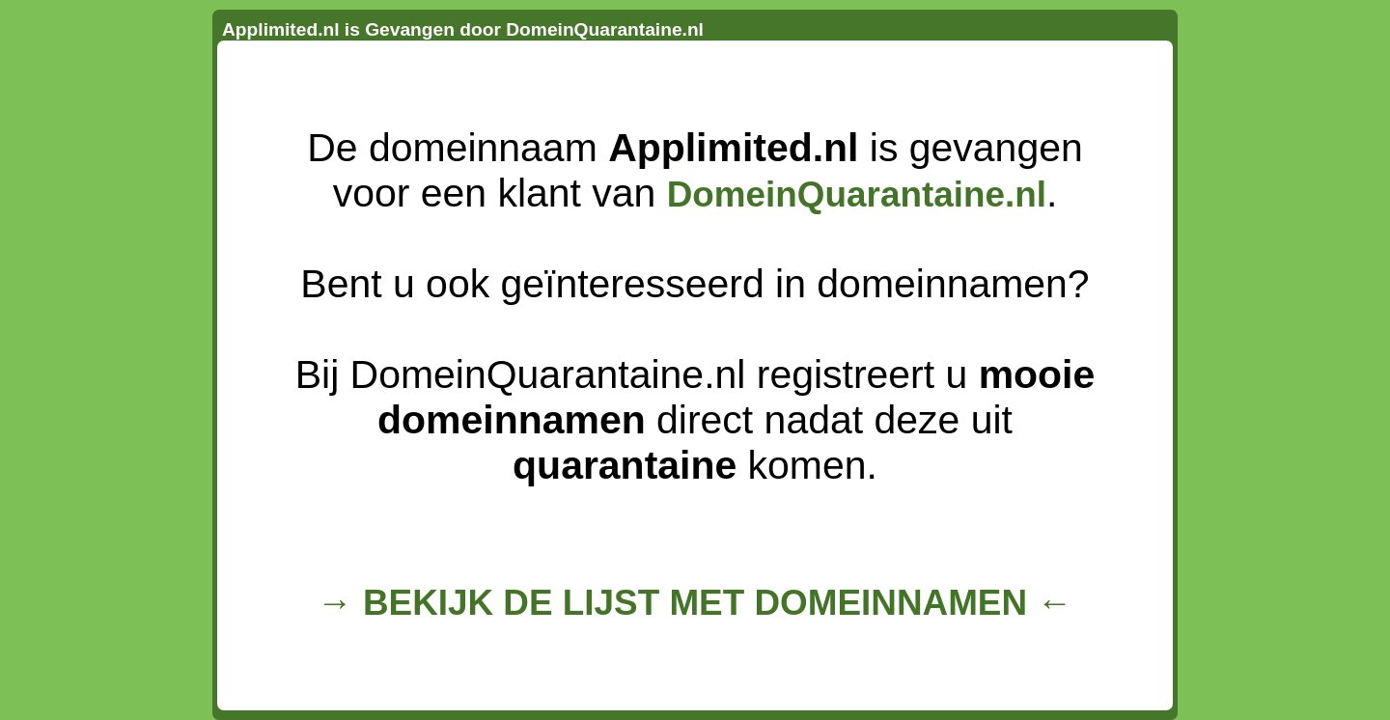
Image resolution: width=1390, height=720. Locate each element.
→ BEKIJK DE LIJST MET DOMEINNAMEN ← (695, 603)
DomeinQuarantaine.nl (856, 194)
